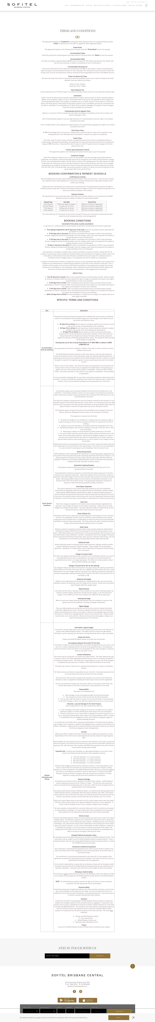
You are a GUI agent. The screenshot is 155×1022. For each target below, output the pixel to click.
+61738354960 (85, 984)
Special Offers (135, 5)
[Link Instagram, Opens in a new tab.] (80, 991)
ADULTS (59, 1007)
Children (69, 1007)
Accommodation (77, 5)
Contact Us (143, 2)
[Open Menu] (146, 5)
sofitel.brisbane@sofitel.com (78, 986)
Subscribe (100, 955)
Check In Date (27, 1007)
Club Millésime (120, 5)
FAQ (66, 5)
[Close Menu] (133, 1017)
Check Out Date (44, 1007)
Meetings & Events (102, 5)
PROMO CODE (78, 1007)
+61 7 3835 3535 (72, 984)
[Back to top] (132, 966)
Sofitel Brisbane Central (77, 975)
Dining (89, 5)
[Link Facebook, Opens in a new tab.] (74, 991)
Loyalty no (94, 1007)
